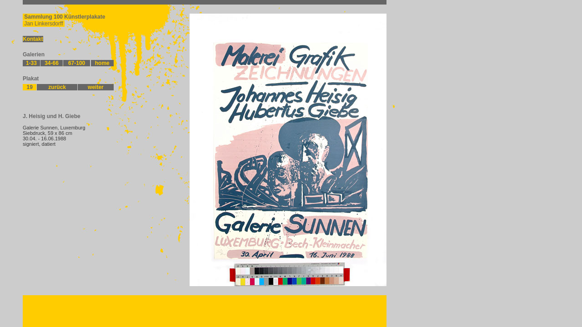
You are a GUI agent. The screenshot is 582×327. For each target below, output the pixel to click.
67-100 (76, 63)
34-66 (52, 63)
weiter (96, 87)
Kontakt (33, 39)
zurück (57, 87)
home (102, 63)
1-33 (31, 63)
